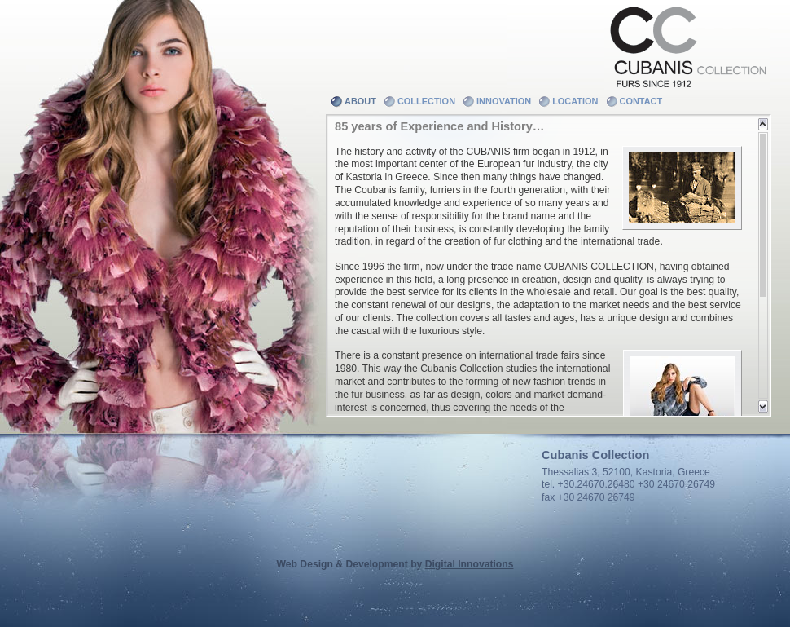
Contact (641, 101)
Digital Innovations (469, 564)
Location (575, 101)
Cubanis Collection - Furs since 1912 (687, 45)
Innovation (503, 101)
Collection (426, 101)
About (360, 101)
